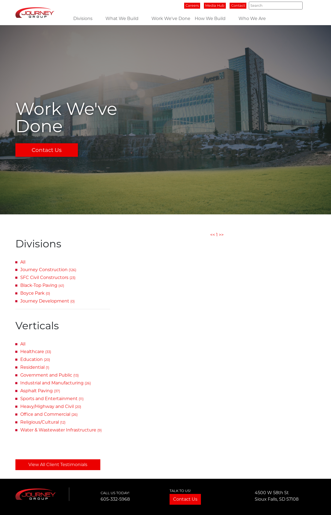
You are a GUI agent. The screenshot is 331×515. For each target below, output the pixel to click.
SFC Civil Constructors (47, 277)
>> (221, 234)
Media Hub (214, 6)
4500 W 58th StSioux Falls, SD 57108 (277, 496)
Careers (192, 6)
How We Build (210, 18)
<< (212, 234)
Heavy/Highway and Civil (50, 406)
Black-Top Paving (42, 285)
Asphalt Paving (40, 390)
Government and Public (49, 375)
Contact (238, 6)
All (22, 262)
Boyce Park (35, 293)
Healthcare (35, 351)
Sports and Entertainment (52, 398)
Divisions (82, 18)
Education (35, 359)
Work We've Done (170, 18)
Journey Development (47, 301)
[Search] (276, 5)
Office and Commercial (49, 414)
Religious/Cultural (42, 422)
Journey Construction (48, 269)
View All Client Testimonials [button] (57, 464)
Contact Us (47, 150)
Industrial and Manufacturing (55, 383)
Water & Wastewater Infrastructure (61, 430)
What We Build (121, 18)
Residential (34, 367)
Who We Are (252, 18)
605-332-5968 (115, 499)
